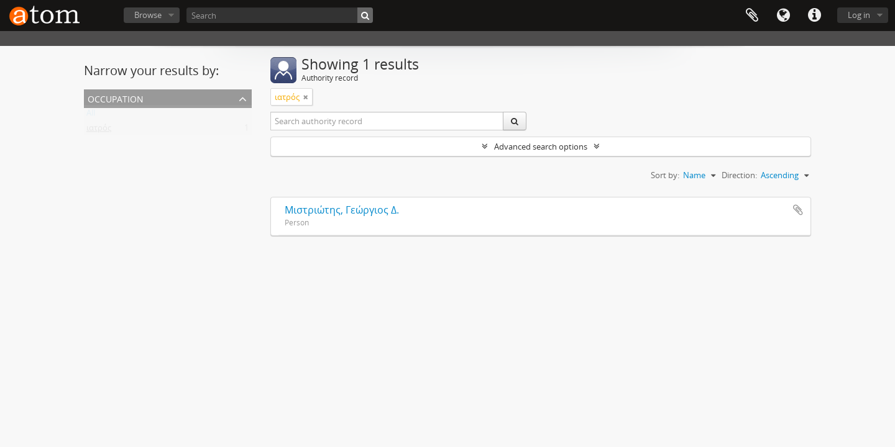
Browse (148, 14)
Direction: (739, 175)
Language (783, 15)
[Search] (279, 15)
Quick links (814, 15)
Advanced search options (540, 146)
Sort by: (665, 175)
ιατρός (98, 130)
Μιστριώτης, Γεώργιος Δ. (342, 210)
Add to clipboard (798, 210)
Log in (859, 14)
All (90, 115)
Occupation (116, 97)
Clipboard (752, 15)
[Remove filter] (305, 97)
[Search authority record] (387, 121)
